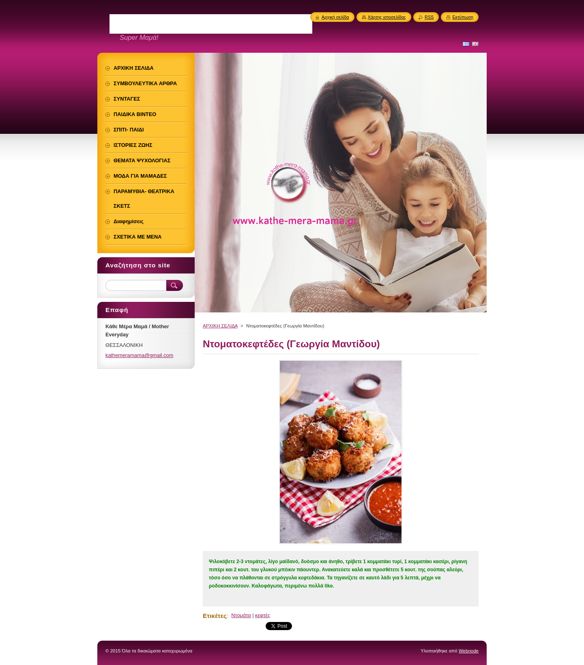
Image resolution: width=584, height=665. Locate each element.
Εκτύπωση (462, 17)
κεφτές (262, 615)
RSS (429, 17)
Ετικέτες (215, 615)
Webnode (469, 650)
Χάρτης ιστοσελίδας (387, 17)
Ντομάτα (241, 615)
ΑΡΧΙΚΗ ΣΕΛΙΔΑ (220, 325)
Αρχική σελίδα (335, 17)
